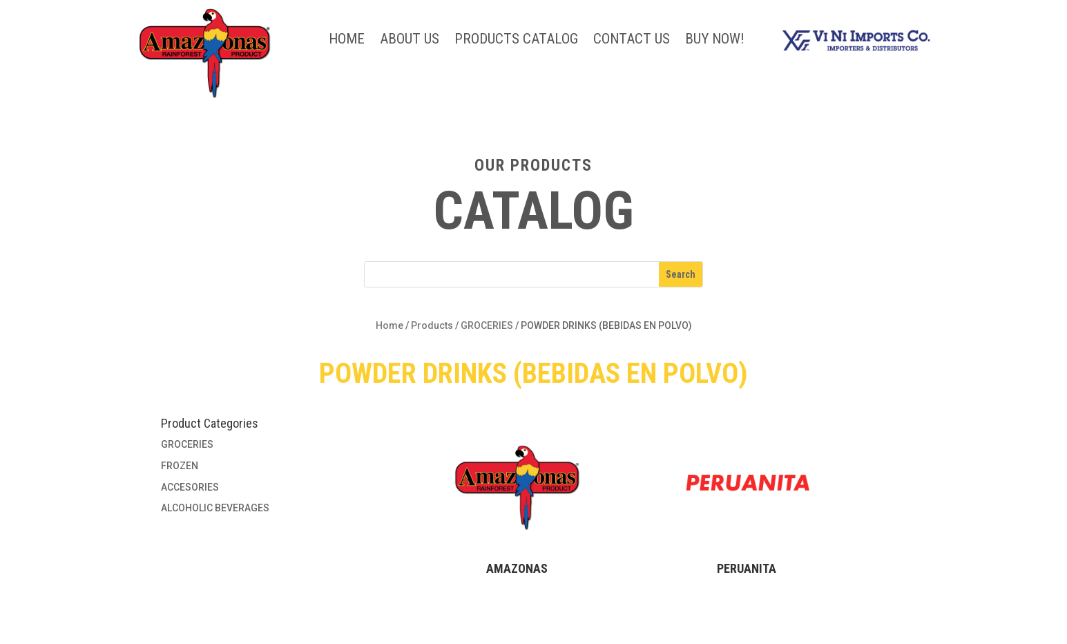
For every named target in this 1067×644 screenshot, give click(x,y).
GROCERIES (487, 325)
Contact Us (631, 40)
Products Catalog (516, 40)
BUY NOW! (714, 40)
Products (432, 325)
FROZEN (179, 465)
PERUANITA (746, 568)
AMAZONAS (517, 568)
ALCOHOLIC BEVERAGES (215, 507)
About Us (409, 40)
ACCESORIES (190, 487)
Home (347, 40)
